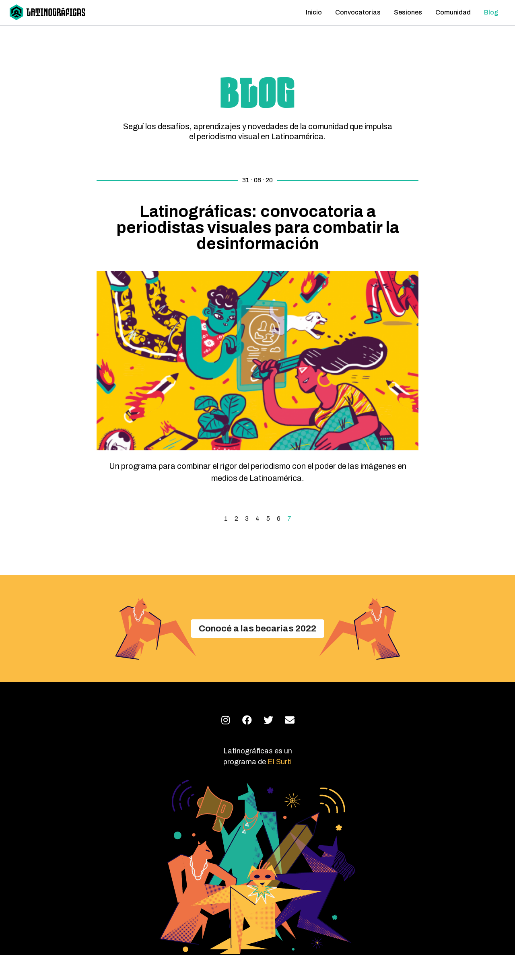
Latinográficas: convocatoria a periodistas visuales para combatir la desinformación (257, 227)
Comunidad (453, 12)
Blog (491, 12)
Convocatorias (358, 12)
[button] (257, 628)
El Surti (280, 762)
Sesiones (408, 12)
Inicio (314, 12)
